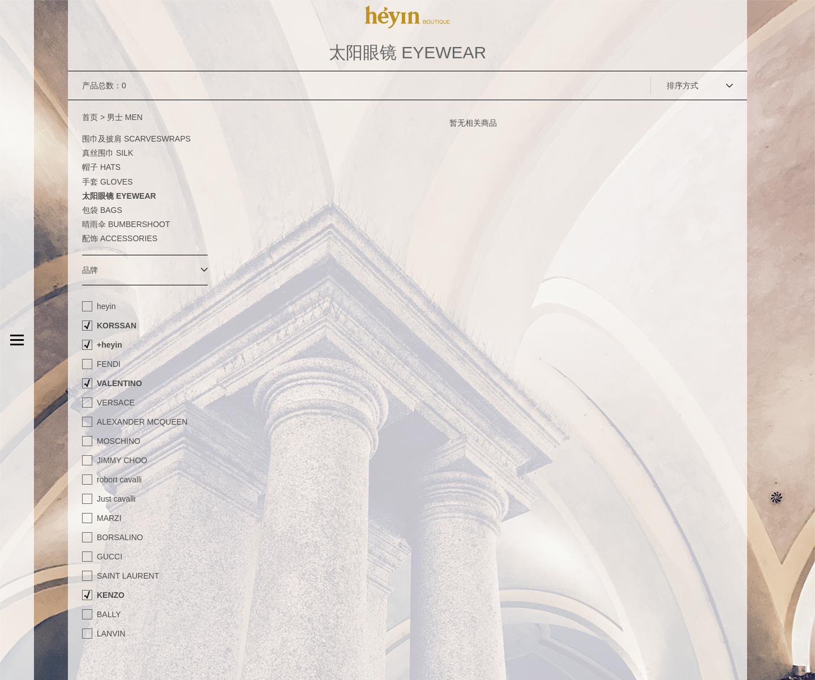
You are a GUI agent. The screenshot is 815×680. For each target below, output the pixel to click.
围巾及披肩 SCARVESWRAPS (136, 138)
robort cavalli (119, 479)
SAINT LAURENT (128, 575)
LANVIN (111, 633)
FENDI (109, 364)
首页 (90, 117)
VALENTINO (119, 383)
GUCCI (109, 556)
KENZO (111, 595)
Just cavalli (116, 498)
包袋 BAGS (102, 210)
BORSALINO (120, 537)
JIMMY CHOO (122, 460)
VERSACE (116, 402)
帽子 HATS (101, 167)
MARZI (109, 518)
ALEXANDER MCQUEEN (142, 421)
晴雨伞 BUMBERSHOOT (126, 224)
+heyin (109, 344)
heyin (106, 306)
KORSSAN (116, 325)
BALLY (109, 614)
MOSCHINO (118, 441)
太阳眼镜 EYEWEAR (119, 195)
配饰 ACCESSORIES (119, 238)
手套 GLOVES (107, 181)
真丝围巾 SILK (107, 152)
